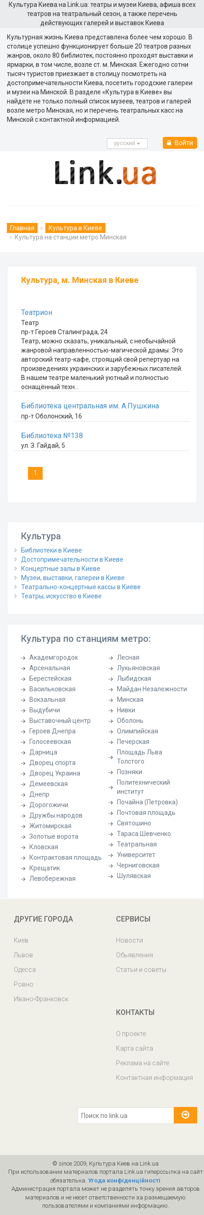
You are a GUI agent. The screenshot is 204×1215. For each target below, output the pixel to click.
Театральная (137, 844)
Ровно (23, 984)
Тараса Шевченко (144, 833)
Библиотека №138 (52, 435)
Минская (130, 699)
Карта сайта (134, 1048)
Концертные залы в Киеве (60, 568)
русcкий (127, 143)
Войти (180, 142)
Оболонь (130, 720)
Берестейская (50, 678)
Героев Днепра (52, 731)
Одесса (25, 969)
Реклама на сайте (142, 1063)
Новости (129, 940)
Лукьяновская (138, 668)
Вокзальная (47, 699)
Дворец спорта (52, 762)
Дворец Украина (54, 773)
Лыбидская (134, 678)
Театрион (36, 312)
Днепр (39, 794)
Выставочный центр (60, 720)
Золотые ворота (53, 836)
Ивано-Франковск (41, 999)
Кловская (43, 847)
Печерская (133, 741)
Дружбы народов (56, 815)
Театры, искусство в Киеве (61, 596)
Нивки (126, 710)
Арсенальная (49, 668)
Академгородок (53, 657)
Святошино (134, 823)
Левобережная (52, 878)
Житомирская (50, 826)
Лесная (128, 657)
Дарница (43, 752)
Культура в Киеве (75, 228)
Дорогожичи (48, 804)
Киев (21, 940)
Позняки (129, 772)
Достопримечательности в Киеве (72, 559)
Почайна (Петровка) (147, 802)
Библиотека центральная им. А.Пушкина (90, 405)
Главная (22, 228)
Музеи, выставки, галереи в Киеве (73, 577)
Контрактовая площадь (65, 857)
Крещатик (44, 868)
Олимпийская (137, 731)
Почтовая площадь (146, 812)
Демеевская (48, 783)
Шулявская (134, 875)
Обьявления (134, 955)
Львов (23, 955)
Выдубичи (44, 710)
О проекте (131, 1033)
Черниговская (138, 865)
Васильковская (52, 689)
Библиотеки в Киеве (51, 550)
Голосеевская (50, 741)
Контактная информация (154, 1077)
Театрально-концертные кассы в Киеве (81, 587)
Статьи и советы (141, 969)
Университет (136, 854)
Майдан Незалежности (152, 689)
